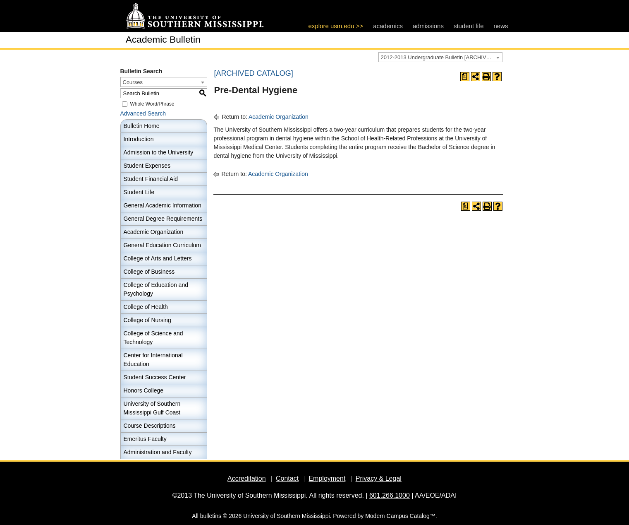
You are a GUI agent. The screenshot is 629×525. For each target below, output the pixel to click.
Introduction (139, 139)
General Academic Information (162, 205)
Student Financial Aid (151, 179)
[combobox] (440, 57)
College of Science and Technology (153, 337)
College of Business (149, 271)
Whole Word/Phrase (152, 104)
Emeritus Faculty (145, 439)
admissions (428, 25)
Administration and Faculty (158, 452)
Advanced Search (143, 113)
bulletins (210, 516)
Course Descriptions (150, 425)
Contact (287, 478)
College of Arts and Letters (158, 258)
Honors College (144, 390)
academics (388, 25)
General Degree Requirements (163, 218)
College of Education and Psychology (156, 289)
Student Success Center (155, 377)
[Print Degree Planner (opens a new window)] (464, 76)
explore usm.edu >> (336, 25)
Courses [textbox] (133, 82)
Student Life (139, 192)
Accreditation (246, 478)
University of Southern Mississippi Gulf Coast (152, 408)
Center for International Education (153, 359)
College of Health (146, 306)
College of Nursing (147, 320)
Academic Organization (154, 232)
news (500, 25)
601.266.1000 (389, 495)
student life (469, 25)
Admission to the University (159, 152)
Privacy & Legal (379, 478)
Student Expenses (147, 165)
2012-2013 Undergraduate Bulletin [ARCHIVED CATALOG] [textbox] (441, 57)
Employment (327, 478)
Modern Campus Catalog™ (400, 516)
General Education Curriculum (162, 245)
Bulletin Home (142, 126)
